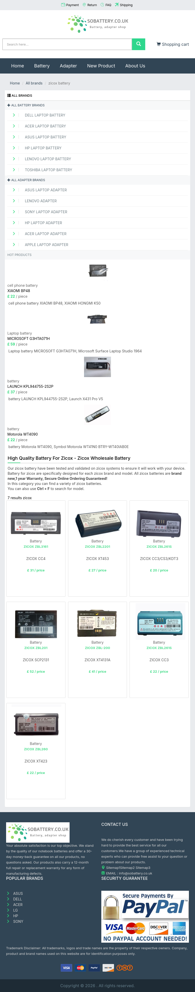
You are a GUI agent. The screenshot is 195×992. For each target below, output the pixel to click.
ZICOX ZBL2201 (97, 546)
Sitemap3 (143, 868)
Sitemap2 (127, 868)
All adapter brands (26, 180)
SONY (14, 921)
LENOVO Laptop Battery (40, 159)
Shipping (126, 5)
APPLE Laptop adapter (38, 244)
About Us (135, 65)
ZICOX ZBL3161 (36, 546)
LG (12, 910)
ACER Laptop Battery (37, 126)
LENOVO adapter (33, 201)
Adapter (68, 65)
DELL (14, 899)
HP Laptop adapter (35, 223)
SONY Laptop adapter (38, 212)
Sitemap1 (113, 868)
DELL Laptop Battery (37, 115)
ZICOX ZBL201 (35, 648)
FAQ (108, 5)
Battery (42, 65)
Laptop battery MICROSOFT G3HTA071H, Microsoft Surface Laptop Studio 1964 (75, 351)
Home (20, 63)
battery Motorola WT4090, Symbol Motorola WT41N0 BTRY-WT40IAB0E (68, 446)
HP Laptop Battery (35, 148)
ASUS (14, 893)
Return (92, 5)
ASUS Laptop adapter (38, 190)
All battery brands (26, 105)
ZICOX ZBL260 (36, 749)
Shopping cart (173, 44)
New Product (101, 65)
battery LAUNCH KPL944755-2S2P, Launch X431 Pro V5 (55, 399)
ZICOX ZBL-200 (97, 648)
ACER (14, 904)
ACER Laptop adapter (38, 234)
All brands (34, 83)
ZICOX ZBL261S (159, 546)
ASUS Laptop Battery (37, 137)
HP (12, 916)
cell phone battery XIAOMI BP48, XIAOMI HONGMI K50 (54, 303)
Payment (72, 5)
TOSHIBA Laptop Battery (40, 170)
